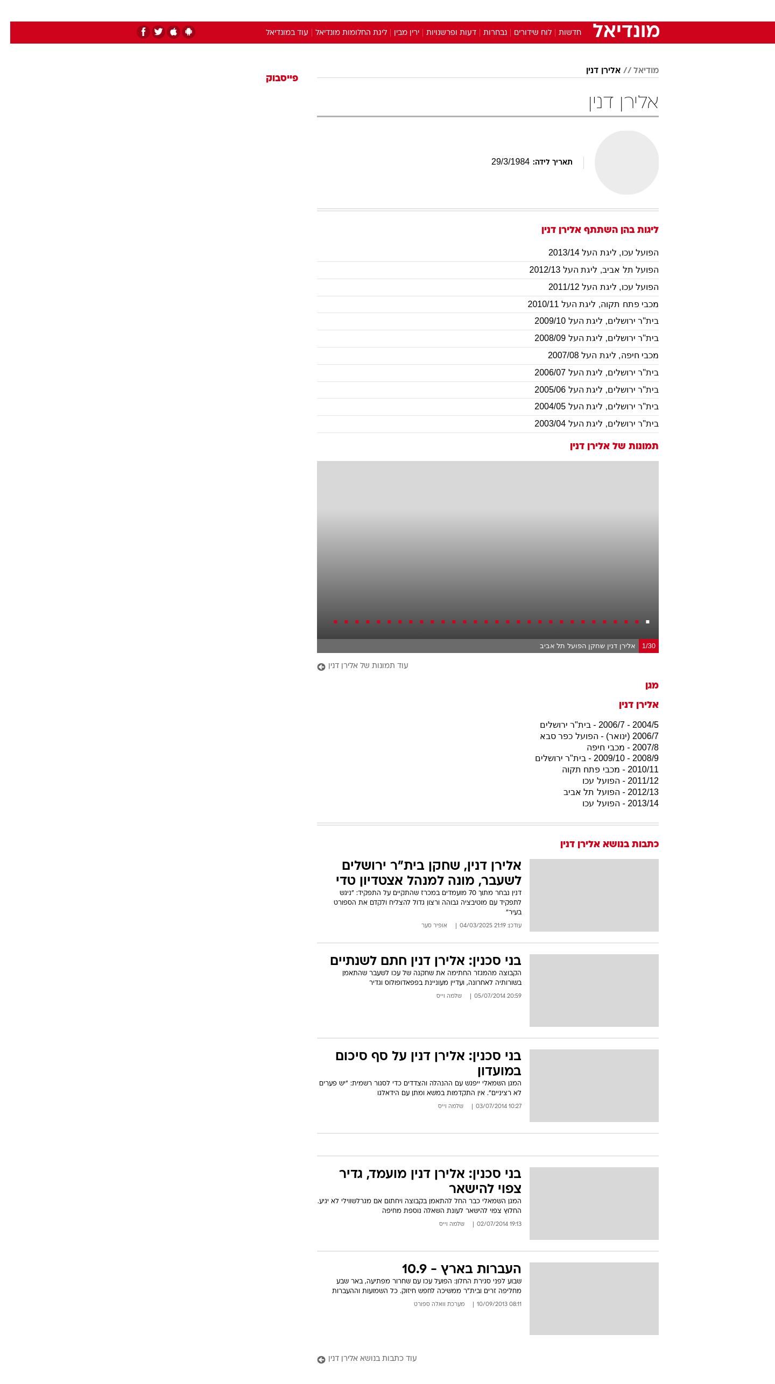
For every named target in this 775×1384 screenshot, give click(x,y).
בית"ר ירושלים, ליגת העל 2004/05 (586, 406)
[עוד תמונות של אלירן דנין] (478, 666)
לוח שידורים (522, 33)
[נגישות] (15, 11)
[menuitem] (571, 11)
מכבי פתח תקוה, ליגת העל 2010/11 (583, 304)
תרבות (506, 10)
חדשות (578, 10)
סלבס (472, 10)
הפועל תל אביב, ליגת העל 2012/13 (584, 269)
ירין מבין (396, 33)
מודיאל (636, 71)
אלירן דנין (593, 71)
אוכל (414, 10)
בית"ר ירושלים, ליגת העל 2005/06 (586, 389)
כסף (442, 10)
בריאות (381, 10)
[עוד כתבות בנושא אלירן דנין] (478, 1359)
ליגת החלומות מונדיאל (341, 33)
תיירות (344, 10)
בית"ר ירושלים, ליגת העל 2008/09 (586, 338)
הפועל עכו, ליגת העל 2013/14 (593, 252)
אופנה (264, 10)
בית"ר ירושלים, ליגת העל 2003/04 (586, 423)
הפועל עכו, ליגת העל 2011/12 (593, 287)
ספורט (542, 10)
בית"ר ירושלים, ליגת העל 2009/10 (586, 320)
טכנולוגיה (304, 10)
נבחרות (485, 33)
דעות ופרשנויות (441, 33)
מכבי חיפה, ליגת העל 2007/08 (593, 355)
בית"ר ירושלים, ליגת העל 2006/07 (586, 372)
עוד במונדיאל (277, 33)
